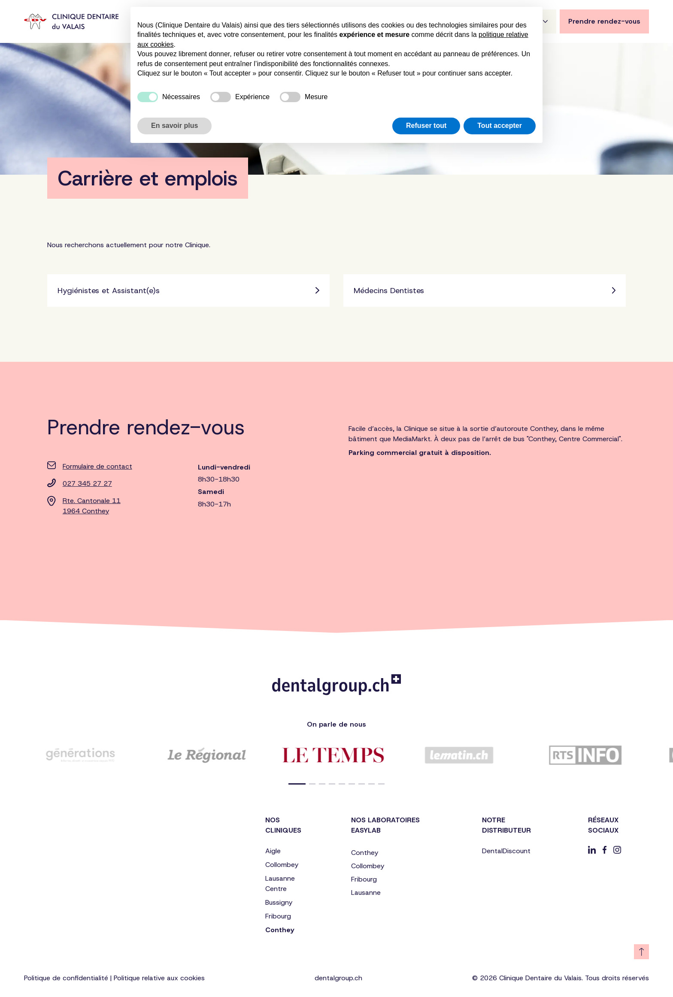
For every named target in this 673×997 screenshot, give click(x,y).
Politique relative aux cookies (159, 977)
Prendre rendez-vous (604, 21)
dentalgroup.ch (338, 977)
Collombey (281, 864)
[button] (297, 784)
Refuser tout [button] (426, 125)
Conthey (279, 929)
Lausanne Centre (280, 883)
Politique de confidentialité (66, 977)
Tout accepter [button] (499, 125)
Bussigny (278, 902)
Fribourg (278, 916)
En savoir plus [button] (174, 125)
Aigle (273, 850)
